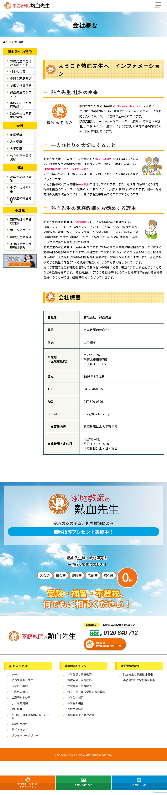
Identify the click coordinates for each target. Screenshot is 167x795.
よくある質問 (20, 703)
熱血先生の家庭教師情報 (21, 115)
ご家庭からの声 (21, 697)
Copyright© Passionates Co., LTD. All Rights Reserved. (83, 754)
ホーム (16, 674)
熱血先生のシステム (21, 94)
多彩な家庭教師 (21, 78)
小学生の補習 (75, 697)
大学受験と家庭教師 (79, 686)
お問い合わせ (20, 724)
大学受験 (16, 148)
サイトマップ (20, 729)
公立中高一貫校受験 (21, 157)
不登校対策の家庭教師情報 (21, 246)
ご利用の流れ (20, 692)
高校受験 (16, 141)
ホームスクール (21, 230)
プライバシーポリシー (25, 735)
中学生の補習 (75, 703)
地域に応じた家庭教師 (21, 104)
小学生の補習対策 (21, 179)
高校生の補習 (75, 709)
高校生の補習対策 (21, 200)
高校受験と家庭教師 (79, 680)
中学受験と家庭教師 (79, 674)
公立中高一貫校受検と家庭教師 (86, 692)
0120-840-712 (114, 632)
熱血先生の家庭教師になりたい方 (30, 716)
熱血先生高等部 (21, 237)
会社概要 (17, 709)
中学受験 (16, 134)
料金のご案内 (19, 71)
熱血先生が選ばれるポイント (21, 63)
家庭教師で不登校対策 (21, 221)
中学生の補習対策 (21, 189)
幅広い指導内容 (21, 85)
